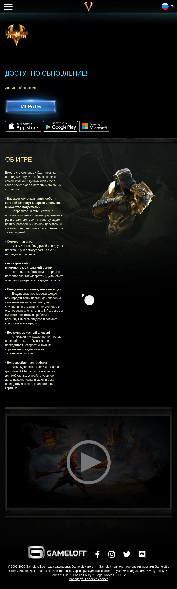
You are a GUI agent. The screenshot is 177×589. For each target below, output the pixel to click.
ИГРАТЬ (31, 106)
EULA (122, 575)
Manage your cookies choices (88, 579)
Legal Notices (105, 575)
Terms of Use (60, 575)
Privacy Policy (155, 571)
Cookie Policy (82, 575)
